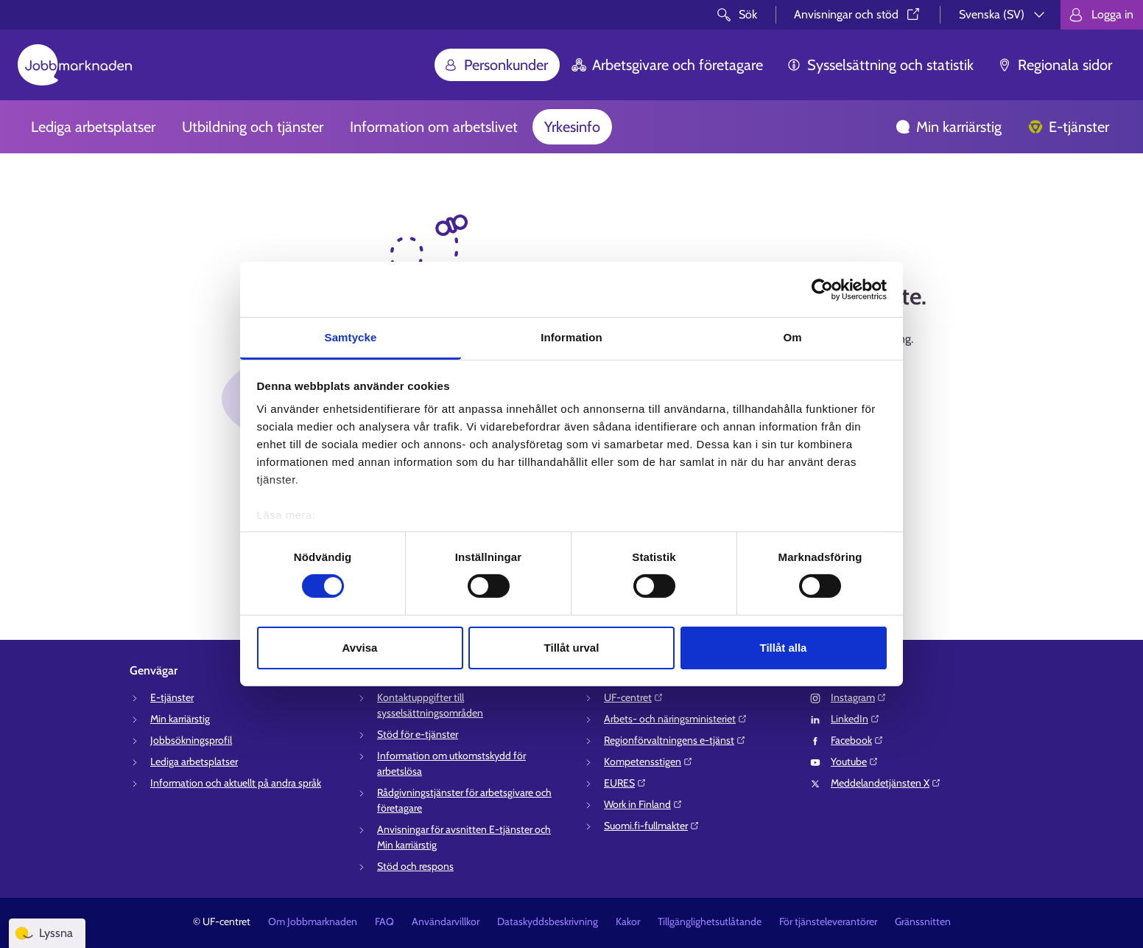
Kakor (628, 921)
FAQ (384, 921)
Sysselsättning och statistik (880, 65)
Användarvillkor (445, 921)
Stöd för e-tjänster (417, 734)
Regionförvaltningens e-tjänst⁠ (675, 740)
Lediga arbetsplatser (93, 127)
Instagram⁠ (859, 697)
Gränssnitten (923, 921)
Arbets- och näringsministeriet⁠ (676, 718)
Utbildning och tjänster (252, 127)
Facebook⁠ (857, 740)
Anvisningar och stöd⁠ (858, 14)
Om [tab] (792, 337)
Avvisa (360, 647)
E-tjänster (1068, 127)
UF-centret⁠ (634, 697)
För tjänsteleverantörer (828, 921)
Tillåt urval (571, 647)
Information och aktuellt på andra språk (235, 783)
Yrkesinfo (572, 127)
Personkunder (495, 65)
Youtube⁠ (855, 761)
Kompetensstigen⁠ (648, 761)
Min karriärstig (949, 127)
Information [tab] (571, 337)
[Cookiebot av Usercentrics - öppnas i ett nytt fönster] (822, 289)
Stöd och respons (415, 866)
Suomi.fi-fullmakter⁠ (652, 825)
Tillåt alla (783, 647)
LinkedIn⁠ (855, 718)
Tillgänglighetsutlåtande (710, 921)
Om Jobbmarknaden (312, 921)
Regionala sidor (1054, 65)
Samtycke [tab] (351, 337)
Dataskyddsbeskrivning (547, 921)
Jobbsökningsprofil (191, 740)
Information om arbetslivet (434, 127)
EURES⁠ (625, 783)
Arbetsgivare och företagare (667, 65)
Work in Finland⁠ (643, 804)
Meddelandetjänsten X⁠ (886, 783)
